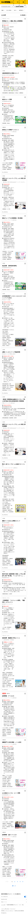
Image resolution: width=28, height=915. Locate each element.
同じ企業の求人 (5, 172)
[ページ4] (20, 881)
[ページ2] (15, 881)
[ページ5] (23, 881)
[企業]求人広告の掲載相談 (19, 910)
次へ (13, 885)
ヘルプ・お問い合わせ (5, 908)
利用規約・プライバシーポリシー (7, 910)
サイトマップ (12, 908)
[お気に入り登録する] (25, 18)
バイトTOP (3, 904)
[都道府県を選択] (7, 6)
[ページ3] (17, 881)
